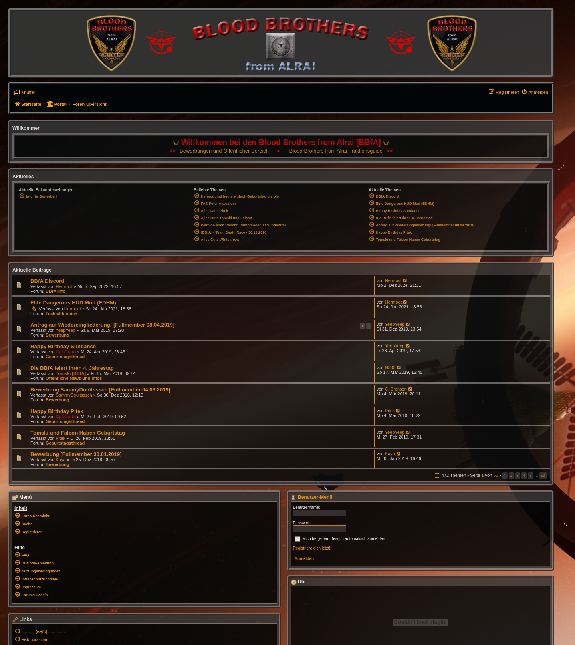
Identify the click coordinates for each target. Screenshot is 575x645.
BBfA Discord (47, 281)
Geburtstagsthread (65, 356)
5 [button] (530, 475)
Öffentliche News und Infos (74, 378)
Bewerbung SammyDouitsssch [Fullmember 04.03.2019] (100, 390)
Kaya (61, 459)
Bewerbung (57, 335)
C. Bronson (396, 389)
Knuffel (28, 92)
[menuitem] (534, 92)
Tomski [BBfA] (71, 373)
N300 (390, 367)
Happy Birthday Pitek (56, 411)
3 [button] (518, 475)
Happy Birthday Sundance (63, 346)
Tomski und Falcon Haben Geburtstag (77, 433)
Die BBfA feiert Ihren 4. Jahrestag (72, 368)
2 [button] (511, 475)
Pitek (390, 410)
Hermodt (64, 286)
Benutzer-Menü (312, 497)
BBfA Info (55, 291)
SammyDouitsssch (74, 395)
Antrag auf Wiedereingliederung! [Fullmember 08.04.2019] (102, 325)
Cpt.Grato (66, 351)
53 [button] (543, 475)
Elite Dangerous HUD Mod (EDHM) (73, 303)
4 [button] (524, 475)
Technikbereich (61, 313)
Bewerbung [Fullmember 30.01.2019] (76, 454)
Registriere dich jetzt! (311, 548)
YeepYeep (65, 330)
